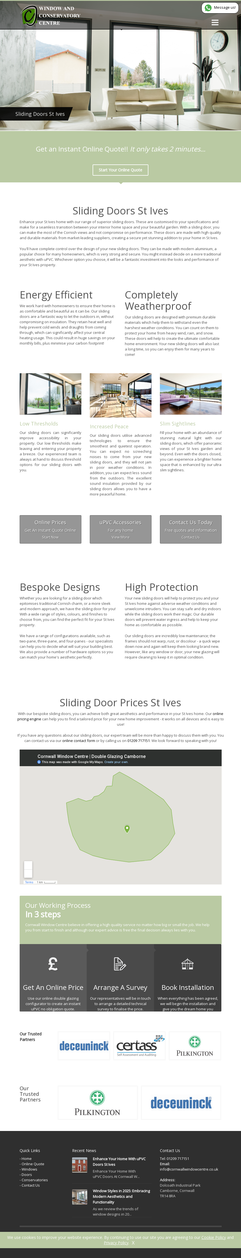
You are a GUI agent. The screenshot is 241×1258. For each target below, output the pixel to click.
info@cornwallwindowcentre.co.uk (189, 1169)
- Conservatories (34, 1179)
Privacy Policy (116, 1242)
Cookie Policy (213, 1237)
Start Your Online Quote (120, 170)
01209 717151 (138, 740)
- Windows (28, 1169)
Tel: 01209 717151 (174, 1158)
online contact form (78, 740)
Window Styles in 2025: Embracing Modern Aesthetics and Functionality (121, 1196)
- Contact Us (30, 1185)
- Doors (26, 1174)
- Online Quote (32, 1163)
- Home (26, 1158)
